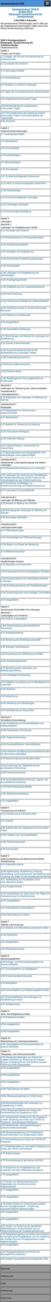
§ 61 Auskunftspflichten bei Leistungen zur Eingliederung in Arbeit (21, 998)
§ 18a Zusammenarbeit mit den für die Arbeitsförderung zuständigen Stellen (19, 351)
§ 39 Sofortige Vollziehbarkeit (15, 647)
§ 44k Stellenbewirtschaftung (15, 794)
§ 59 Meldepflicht (9, 983)
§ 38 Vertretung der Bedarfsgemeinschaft (20, 640)
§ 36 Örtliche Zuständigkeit (14, 619)
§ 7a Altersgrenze (9, 141)
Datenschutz (7, 1291)
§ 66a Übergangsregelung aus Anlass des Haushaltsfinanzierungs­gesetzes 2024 (21, 1111)
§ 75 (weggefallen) (10, 1174)
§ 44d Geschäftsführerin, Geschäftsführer (21, 744)
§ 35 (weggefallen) (10, 600)
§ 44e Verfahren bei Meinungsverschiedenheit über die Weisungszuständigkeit (25, 752)
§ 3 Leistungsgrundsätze (12, 71)
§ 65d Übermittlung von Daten (15, 1089)
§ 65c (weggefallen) (10, 1082)
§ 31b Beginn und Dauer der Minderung (20, 544)
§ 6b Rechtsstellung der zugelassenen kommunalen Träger (19, 107)
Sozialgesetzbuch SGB (12, 3)
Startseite (5, 1269)
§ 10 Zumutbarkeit (9, 169)
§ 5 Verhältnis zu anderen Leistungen (19, 85)
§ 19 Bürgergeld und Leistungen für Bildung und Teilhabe (24, 398)
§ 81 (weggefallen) (10, 1219)
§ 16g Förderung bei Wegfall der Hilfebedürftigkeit (25, 301)
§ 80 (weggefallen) (10, 1212)
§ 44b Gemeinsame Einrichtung (16, 730)
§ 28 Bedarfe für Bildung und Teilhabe (19, 503)
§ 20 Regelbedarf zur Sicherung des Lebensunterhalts (18, 411)
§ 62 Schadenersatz (10, 1004)
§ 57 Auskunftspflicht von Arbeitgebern (19, 969)
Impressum (6, 1298)
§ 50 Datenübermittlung (12, 864)
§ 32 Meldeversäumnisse (13, 551)
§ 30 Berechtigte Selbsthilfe (14, 517)
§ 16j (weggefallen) (10, 322)
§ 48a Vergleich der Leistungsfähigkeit (19, 835)
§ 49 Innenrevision (9, 849)
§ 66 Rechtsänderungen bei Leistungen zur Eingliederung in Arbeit (21, 1104)
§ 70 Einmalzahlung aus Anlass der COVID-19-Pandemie (23, 1140)
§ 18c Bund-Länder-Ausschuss (15, 364)
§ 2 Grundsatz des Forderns (14, 64)
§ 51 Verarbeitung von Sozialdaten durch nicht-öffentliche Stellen (20, 880)
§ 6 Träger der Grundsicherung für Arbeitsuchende (25, 92)
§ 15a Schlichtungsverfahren (14, 245)
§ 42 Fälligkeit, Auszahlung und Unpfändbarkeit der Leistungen (25, 683)
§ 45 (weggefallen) (10, 801)
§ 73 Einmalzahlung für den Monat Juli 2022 (22, 1160)
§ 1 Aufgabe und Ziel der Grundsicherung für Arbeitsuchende (22, 58)
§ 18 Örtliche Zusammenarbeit (15, 343)
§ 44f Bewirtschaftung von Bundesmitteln (20, 758)
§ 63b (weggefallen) (10, 1031)
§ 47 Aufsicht (7, 821)
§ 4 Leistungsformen (10, 78)
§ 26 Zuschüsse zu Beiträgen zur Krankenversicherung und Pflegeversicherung (23, 484)
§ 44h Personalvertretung (13, 772)
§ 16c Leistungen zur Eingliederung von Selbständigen (20, 274)
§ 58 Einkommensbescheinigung (16, 976)
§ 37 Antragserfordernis (12, 633)
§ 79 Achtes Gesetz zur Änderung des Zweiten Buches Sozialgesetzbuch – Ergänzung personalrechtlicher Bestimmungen (23, 1206)
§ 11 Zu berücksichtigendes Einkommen (20, 176)
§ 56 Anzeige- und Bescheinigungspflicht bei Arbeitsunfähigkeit (22, 963)
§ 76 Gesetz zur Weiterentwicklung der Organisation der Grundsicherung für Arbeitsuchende (19, 1184)
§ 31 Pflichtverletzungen (12, 530)
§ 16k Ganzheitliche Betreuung (15, 329)
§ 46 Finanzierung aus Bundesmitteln (19, 814)
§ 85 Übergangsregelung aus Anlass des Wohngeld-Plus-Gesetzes (20, 1253)
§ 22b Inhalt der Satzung (12, 438)
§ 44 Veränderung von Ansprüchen (17, 710)
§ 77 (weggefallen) (10, 1190)
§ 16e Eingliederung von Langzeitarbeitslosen (23, 287)
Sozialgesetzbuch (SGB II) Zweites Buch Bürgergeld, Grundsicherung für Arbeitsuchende (25, 13)
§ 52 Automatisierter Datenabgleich (18, 908)
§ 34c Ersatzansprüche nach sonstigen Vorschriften (25, 593)
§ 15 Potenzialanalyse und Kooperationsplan (22, 237)
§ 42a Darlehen (8, 689)
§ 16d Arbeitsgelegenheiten (14, 280)
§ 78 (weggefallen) (10, 1197)
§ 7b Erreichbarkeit (10, 148)
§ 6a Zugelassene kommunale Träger (19, 99)
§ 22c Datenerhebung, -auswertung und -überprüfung (20, 447)
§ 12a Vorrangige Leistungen (15, 204)
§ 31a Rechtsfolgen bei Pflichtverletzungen (21, 537)
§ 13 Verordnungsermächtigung (16, 211)
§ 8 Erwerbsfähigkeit (10, 155)
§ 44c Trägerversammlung (13, 737)
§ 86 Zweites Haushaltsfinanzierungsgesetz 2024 (24, 1259)
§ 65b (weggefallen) (10, 1075)
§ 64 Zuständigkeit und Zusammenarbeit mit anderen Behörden (22, 1045)
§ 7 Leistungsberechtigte (12, 134)
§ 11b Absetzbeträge (11, 190)
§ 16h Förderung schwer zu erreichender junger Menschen (24, 309)
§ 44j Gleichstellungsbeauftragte (16, 787)
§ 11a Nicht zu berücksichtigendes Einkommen (23, 183)
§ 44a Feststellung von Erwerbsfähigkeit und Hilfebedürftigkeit (22, 724)
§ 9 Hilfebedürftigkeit (11, 162)
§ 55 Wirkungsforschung (12, 949)
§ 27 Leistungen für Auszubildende (17, 490)
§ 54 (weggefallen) (10, 942)
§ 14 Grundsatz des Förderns (15, 230)
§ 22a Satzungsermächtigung (15, 431)
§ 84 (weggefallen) (10, 1245)
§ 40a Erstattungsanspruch (14, 661)
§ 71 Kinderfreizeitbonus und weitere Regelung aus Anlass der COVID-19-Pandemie (25, 1147)
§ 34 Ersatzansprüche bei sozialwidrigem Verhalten (25, 571)
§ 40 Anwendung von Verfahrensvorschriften (22, 654)
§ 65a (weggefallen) (10, 1068)
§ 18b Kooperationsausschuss (15, 357)
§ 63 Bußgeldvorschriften (13, 1017)
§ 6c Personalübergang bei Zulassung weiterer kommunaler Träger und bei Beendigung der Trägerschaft (23, 115)
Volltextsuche (7, 1276)
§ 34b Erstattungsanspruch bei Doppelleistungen (24, 586)
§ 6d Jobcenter (8, 121)
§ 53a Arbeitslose (9, 935)
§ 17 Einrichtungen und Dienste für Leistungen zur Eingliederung (25, 337)
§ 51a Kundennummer (11, 887)
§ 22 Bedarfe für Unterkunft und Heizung (20, 424)
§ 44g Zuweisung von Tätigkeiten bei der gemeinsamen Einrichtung (20, 766)
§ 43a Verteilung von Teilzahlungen (17, 703)
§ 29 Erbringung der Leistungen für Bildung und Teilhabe (23, 511)
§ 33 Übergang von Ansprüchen (16, 564)
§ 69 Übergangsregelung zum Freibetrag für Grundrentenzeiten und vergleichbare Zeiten (22, 1133)
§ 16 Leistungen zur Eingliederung (17, 252)
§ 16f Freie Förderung (11, 294)
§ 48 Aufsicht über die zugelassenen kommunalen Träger (25, 829)
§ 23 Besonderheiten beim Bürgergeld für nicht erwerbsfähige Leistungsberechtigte (23, 454)
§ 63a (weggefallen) (10, 1024)
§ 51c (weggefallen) (10, 901)
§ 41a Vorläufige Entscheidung (15, 675)
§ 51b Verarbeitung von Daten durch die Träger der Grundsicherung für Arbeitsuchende (25, 895)
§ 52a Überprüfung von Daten (15, 915)
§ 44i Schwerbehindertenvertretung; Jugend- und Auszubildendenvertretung (24, 781)
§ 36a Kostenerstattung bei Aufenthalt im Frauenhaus (20, 627)
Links (3, 1283)
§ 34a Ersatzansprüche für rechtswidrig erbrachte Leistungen (24, 580)
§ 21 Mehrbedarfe (9, 417)
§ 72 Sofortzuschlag (10, 1153)
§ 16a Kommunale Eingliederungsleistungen (22, 259)
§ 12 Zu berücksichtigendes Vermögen (19, 197)
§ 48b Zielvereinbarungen (13, 842)
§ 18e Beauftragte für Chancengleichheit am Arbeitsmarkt (22, 379)
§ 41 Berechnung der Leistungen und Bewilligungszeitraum (18, 669)
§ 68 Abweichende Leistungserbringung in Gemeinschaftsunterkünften (21, 1126)
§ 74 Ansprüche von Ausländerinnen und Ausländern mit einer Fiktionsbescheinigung (22, 1168)
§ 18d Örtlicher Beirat (11, 371)
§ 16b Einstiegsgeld (10, 266)
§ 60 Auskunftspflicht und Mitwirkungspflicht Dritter (25, 990)
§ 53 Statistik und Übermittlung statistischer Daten (25, 928)
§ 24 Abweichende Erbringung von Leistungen (23, 468)
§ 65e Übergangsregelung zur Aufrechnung (21, 1096)
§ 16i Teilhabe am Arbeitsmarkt (15, 315)
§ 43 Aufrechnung (9, 696)
